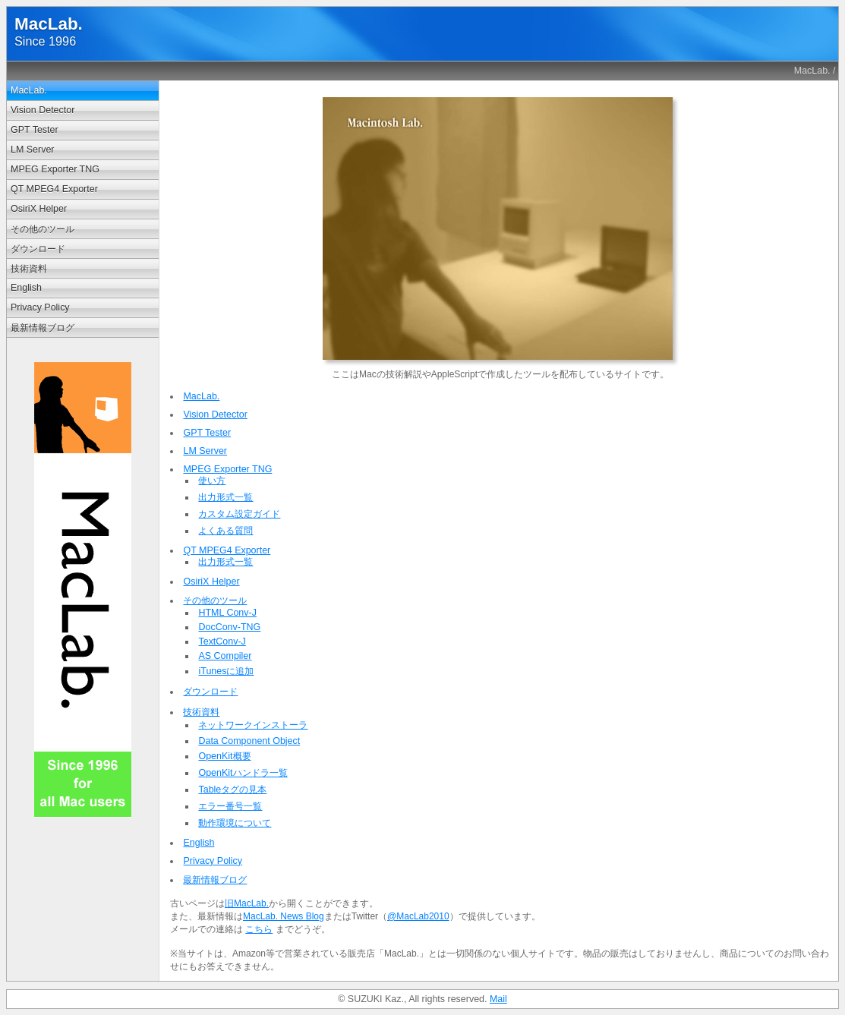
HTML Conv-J (227, 612)
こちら (259, 929)
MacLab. (812, 70)
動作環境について (234, 823)
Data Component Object (249, 741)
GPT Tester (34, 130)
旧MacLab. (247, 903)
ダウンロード (38, 249)
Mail (498, 999)
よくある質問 (225, 530)
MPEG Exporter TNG (55, 169)
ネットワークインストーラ (252, 725)
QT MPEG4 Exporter (54, 189)
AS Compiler (224, 656)
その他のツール (42, 229)
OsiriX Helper (39, 208)
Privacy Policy (40, 307)
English (26, 287)
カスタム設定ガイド (239, 514)
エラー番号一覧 (230, 806)
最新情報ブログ (42, 328)
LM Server (33, 149)
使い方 (211, 480)
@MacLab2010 (418, 916)
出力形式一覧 (225, 497)
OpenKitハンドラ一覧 (242, 773)
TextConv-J (221, 641)
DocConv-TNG (229, 627)
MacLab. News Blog (283, 916)
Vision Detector (42, 110)
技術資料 (29, 268)
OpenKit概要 (224, 756)
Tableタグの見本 (232, 789)
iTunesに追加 (226, 671)
